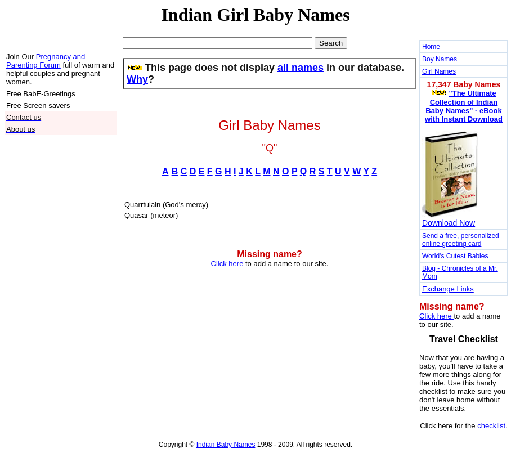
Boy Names (439, 59)
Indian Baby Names (226, 444)
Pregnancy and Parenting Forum (45, 60)
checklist (491, 425)
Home (431, 47)
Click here (228, 263)
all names (300, 67)
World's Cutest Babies (455, 256)
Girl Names (439, 71)
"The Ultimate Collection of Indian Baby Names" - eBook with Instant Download (464, 106)
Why (137, 79)
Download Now (448, 222)
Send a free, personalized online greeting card (460, 240)
